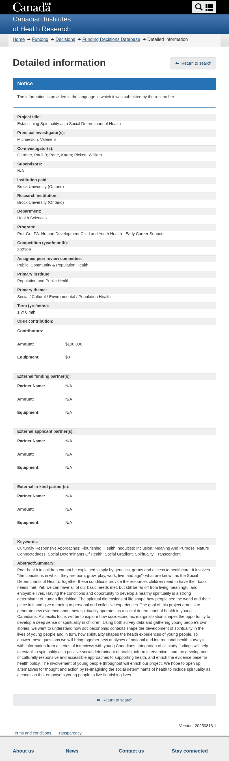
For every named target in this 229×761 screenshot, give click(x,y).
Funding (40, 39)
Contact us (131, 751)
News (72, 751)
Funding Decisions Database (111, 39)
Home (19, 39)
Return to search (196, 63)
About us (23, 751)
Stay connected (190, 751)
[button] (204, 7)
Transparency (69, 733)
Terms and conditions (32, 733)
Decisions (65, 39)
